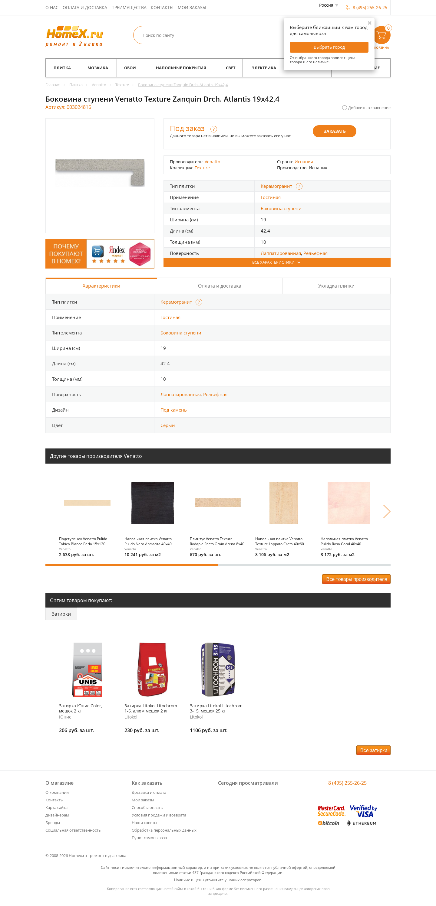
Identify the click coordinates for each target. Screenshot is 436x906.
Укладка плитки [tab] (336, 285)
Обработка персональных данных (164, 830)
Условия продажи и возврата (159, 815)
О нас (51, 7)
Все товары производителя (356, 579)
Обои (130, 67)
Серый (167, 425)
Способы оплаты (148, 807)
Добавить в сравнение (369, 107)
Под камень (173, 410)
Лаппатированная (281, 253)
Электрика (264, 67)
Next (387, 511)
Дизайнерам (57, 815)
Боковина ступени (281, 208)
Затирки (61, 614)
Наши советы (144, 822)
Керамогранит (276, 186)
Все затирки (373, 750)
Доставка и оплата (149, 792)
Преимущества (129, 7)
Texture (202, 168)
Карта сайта (56, 807)
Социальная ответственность (73, 830)
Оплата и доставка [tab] (219, 285)
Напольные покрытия (181, 67)
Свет (231, 67)
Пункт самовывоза (149, 837)
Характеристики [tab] (101, 285)
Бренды (52, 822)
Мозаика (98, 67)
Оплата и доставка (85, 7)
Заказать (335, 131)
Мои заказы (192, 7)
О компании (57, 792)
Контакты (162, 7)
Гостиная (271, 197)
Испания (304, 162)
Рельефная (315, 253)
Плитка (62, 67)
